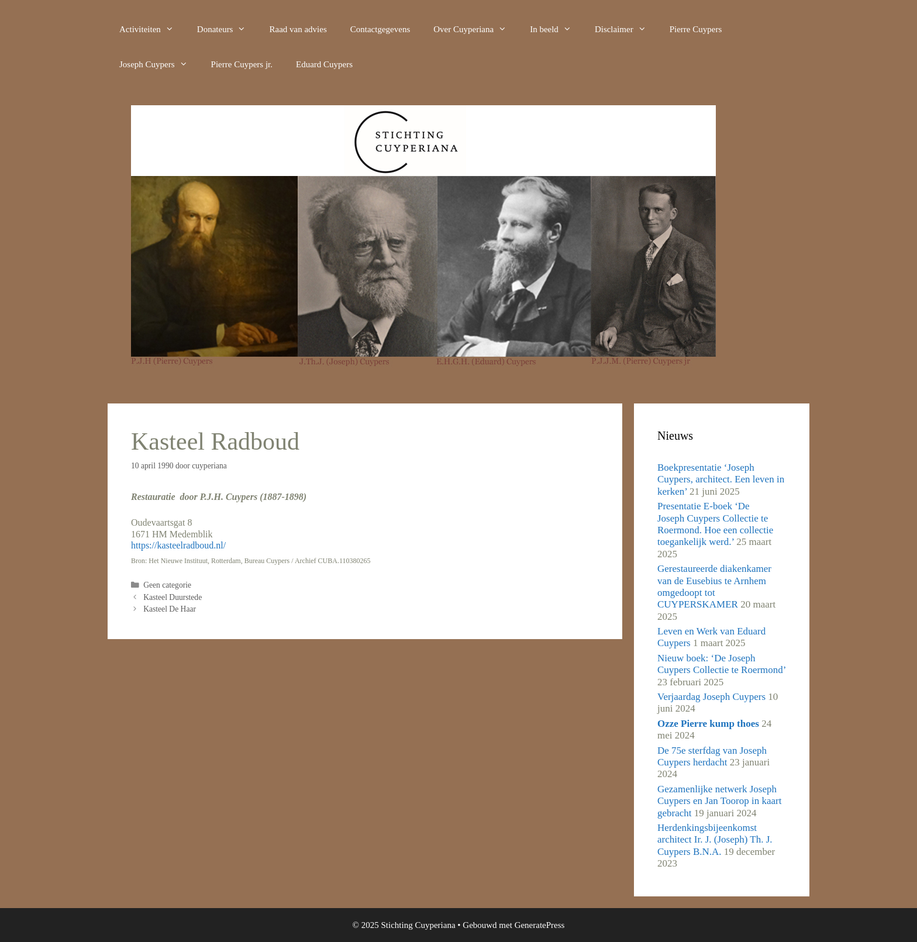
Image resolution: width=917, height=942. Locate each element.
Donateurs (227, 29)
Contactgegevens (380, 29)
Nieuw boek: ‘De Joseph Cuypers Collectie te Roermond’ (721, 664)
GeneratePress (540, 925)
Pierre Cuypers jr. (242, 64)
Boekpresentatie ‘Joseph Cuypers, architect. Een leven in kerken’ (720, 479)
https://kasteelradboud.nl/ (178, 545)
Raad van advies (297, 29)
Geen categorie (167, 585)
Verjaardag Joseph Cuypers (711, 696)
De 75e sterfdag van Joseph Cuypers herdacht (712, 756)
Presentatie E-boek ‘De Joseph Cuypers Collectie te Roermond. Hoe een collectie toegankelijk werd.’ (715, 524)
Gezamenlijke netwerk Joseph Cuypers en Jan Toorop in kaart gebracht (719, 801)
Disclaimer (626, 29)
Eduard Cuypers (324, 64)
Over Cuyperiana (475, 29)
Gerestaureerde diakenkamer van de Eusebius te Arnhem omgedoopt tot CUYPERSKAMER (714, 586)
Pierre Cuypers (696, 29)
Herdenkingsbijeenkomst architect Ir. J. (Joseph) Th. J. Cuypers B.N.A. (715, 839)
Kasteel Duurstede (172, 597)
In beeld (556, 29)
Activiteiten (152, 29)
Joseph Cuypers (159, 64)
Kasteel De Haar (169, 609)
